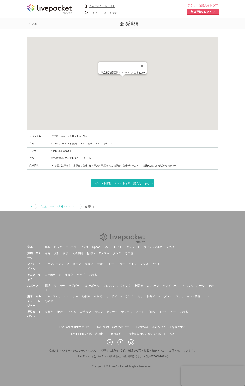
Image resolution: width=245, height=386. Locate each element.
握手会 (77, 263)
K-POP (118, 247)
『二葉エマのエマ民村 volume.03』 (58, 206)
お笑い (91, 253)
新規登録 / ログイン (203, 11)
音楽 (30, 247)
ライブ (132, 263)
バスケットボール (194, 285)
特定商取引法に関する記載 (145, 333)
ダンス (117, 253)
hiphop (96, 247)
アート (140, 311)
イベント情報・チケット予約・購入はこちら (122, 183)
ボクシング (124, 285)
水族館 (98, 296)
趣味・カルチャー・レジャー (34, 301)
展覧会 (89, 263)
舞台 (47, 253)
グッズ (144, 263)
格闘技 (139, 285)
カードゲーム (114, 296)
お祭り (72, 311)
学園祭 (152, 311)
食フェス (126, 311)
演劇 (56, 253)
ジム (75, 296)
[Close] (142, 66)
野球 (47, 285)
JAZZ (107, 247)
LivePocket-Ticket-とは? (74, 327)
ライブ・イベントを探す (103, 12)
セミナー (112, 311)
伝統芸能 (77, 253)
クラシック (133, 247)
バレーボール (91, 285)
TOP (29, 206)
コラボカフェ (53, 274)
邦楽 (47, 247)
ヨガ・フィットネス (57, 296)
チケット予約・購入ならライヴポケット (49, 9)
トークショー (116, 263)
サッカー (59, 285)
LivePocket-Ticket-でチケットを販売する (161, 327)
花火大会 (85, 311)
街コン (99, 311)
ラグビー (73, 285)
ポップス (71, 247)
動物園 (86, 296)
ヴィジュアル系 (153, 247)
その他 (170, 247)
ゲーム (130, 296)
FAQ (171, 333)
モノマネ (103, 253)
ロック (58, 247)
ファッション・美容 (188, 296)
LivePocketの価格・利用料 (87, 333)
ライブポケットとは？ (102, 6)
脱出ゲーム (153, 296)
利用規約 (116, 333)
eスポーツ (153, 285)
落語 (65, 253)
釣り (140, 296)
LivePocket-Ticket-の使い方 (112, 327)
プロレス (108, 285)
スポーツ (32, 285)
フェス (84, 247)
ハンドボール (171, 285)
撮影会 (101, 263)
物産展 (49, 311)
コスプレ (209, 296)
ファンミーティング (57, 263)
